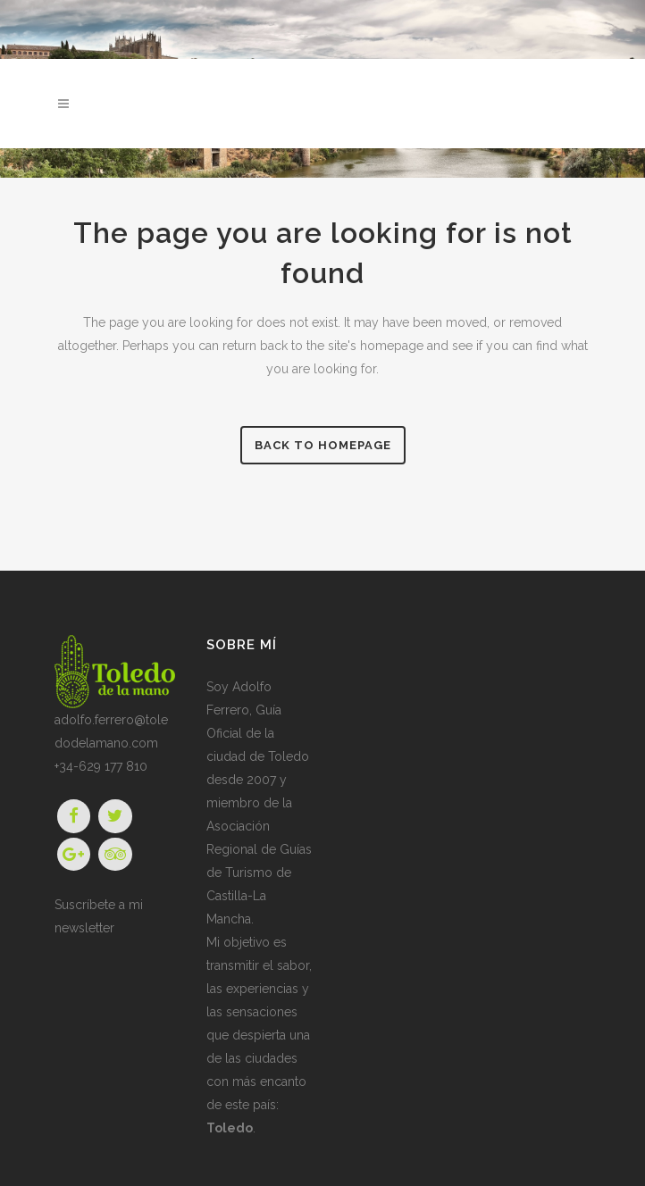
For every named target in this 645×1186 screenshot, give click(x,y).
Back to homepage (323, 445)
